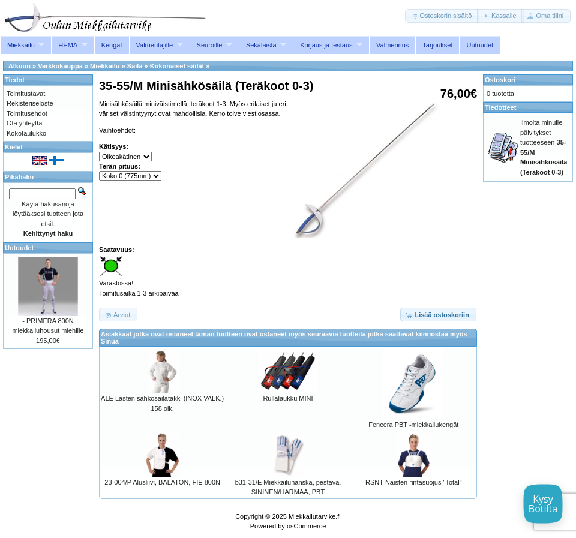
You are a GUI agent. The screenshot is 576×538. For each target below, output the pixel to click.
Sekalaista (261, 45)
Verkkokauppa (60, 66)
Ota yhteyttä (24, 123)
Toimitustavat (26, 93)
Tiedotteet (500, 107)
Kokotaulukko (26, 133)
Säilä (135, 66)
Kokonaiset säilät (177, 66)
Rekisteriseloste (30, 103)
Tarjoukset (437, 45)
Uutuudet (479, 45)
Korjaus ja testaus (326, 45)
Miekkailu (21, 45)
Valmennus (392, 45)
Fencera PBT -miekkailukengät (413, 424)
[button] (442, 16)
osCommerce (306, 526)
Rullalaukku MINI (288, 398)
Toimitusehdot (27, 113)
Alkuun (19, 66)
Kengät (111, 45)
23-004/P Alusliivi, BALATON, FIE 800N (162, 482)
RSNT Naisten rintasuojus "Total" (413, 482)
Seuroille (210, 45)
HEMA (67, 45)
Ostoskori (500, 79)
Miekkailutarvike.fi (315, 516)
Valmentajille (154, 45)
